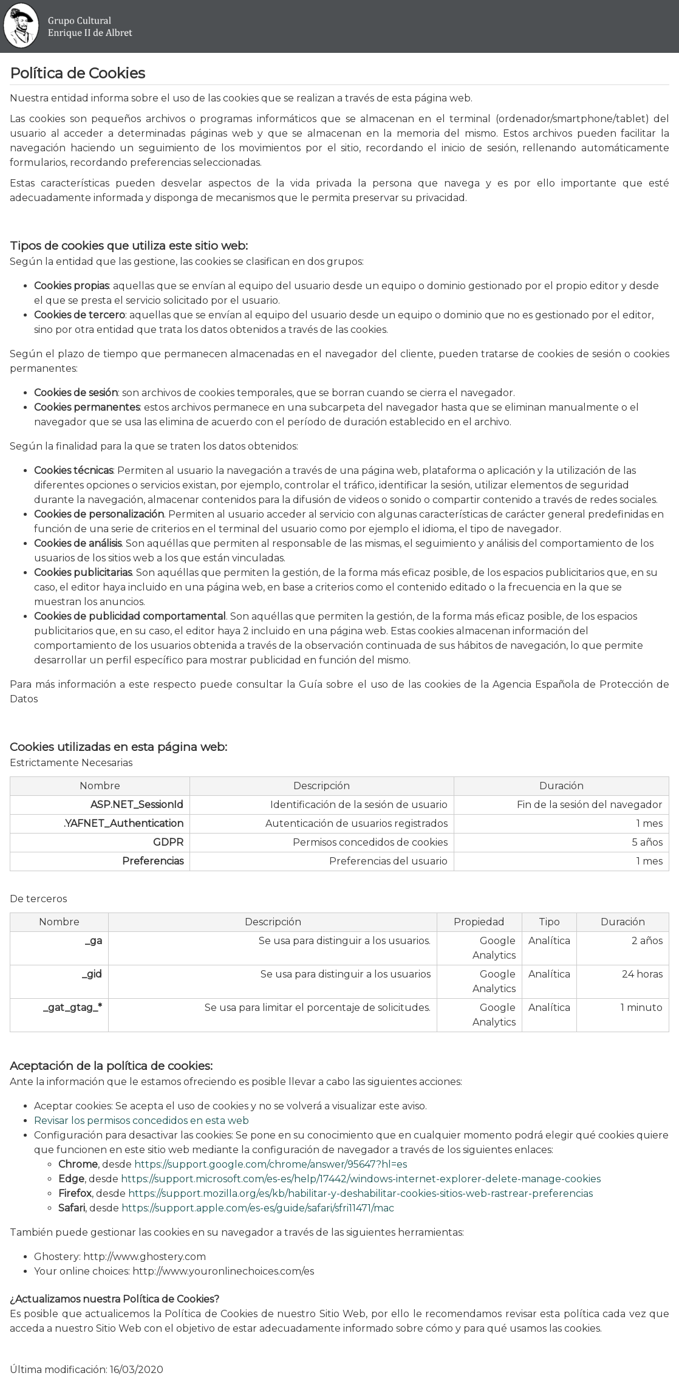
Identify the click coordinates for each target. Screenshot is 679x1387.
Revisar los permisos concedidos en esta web (141, 1120)
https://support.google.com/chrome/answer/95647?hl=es (270, 1164)
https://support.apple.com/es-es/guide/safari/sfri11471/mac (257, 1208)
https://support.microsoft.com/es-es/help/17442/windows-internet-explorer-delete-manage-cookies (361, 1179)
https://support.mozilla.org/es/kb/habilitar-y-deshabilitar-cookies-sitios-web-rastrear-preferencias (360, 1193)
